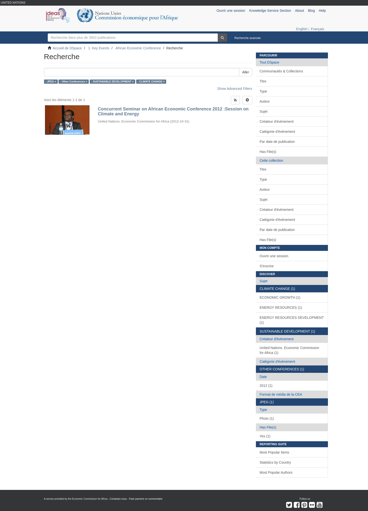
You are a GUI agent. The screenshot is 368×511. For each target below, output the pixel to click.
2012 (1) (266, 386)
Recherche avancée (248, 38)
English (301, 29)
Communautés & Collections (281, 71)
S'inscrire (267, 266)
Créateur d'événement (277, 121)
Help (322, 11)
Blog (311, 11)
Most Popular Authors (276, 472)
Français (317, 29)
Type (263, 91)
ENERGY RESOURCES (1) (281, 307)
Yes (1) (265, 436)
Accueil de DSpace (67, 48)
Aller (245, 72)
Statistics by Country (275, 462)
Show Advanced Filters (234, 89)
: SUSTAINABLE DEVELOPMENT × (112, 81)
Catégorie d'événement (277, 132)
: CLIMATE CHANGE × (151, 81)
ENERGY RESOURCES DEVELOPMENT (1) (292, 320)
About (299, 11)
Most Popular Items (274, 452)
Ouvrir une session (274, 256)
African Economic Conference (138, 48)
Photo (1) (267, 418)
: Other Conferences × (73, 81)
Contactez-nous (118, 499)
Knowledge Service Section (270, 11)
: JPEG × (50, 81)
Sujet (263, 111)
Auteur (265, 101)
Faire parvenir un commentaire (145, 499)
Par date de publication (277, 142)
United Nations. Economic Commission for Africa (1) (289, 350)
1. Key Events (98, 48)
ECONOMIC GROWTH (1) (280, 297)
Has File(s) (268, 152)
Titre (263, 81)
